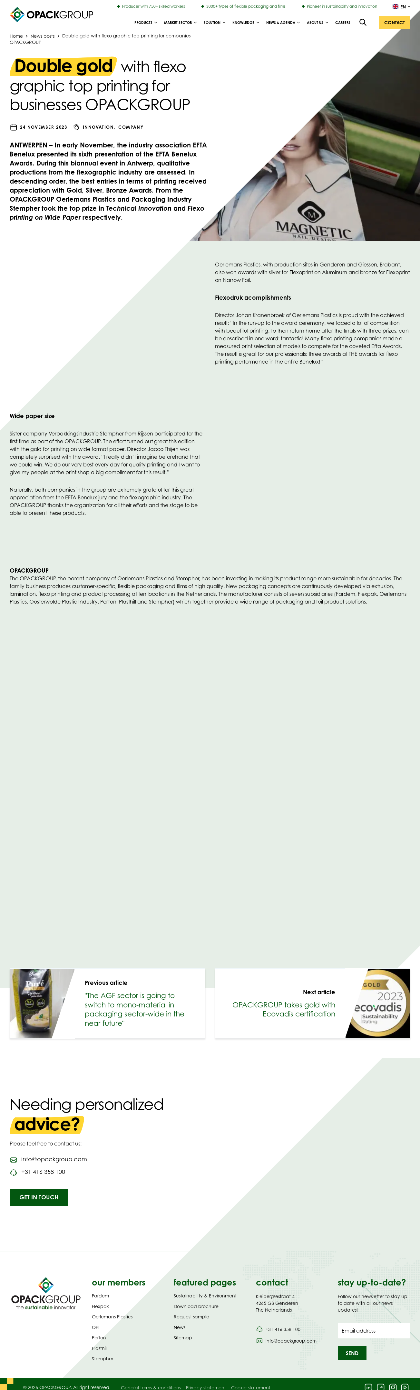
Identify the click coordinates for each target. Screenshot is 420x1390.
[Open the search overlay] (363, 22)
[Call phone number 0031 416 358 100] (278, 1329)
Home (16, 35)
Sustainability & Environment (205, 1295)
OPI (95, 1327)
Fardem (100, 1295)
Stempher (102, 1358)
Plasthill (100, 1348)
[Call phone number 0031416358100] (37, 1172)
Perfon (99, 1337)
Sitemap (183, 1337)
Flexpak (100, 1306)
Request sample (191, 1316)
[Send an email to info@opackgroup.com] (48, 1159)
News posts (42, 35)
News (179, 1327)
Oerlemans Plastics (112, 1316)
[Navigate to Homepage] (46, 1293)
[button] (394, 22)
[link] (107, 1003)
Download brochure (196, 1306)
